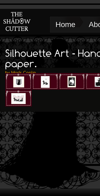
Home (65, 24)
